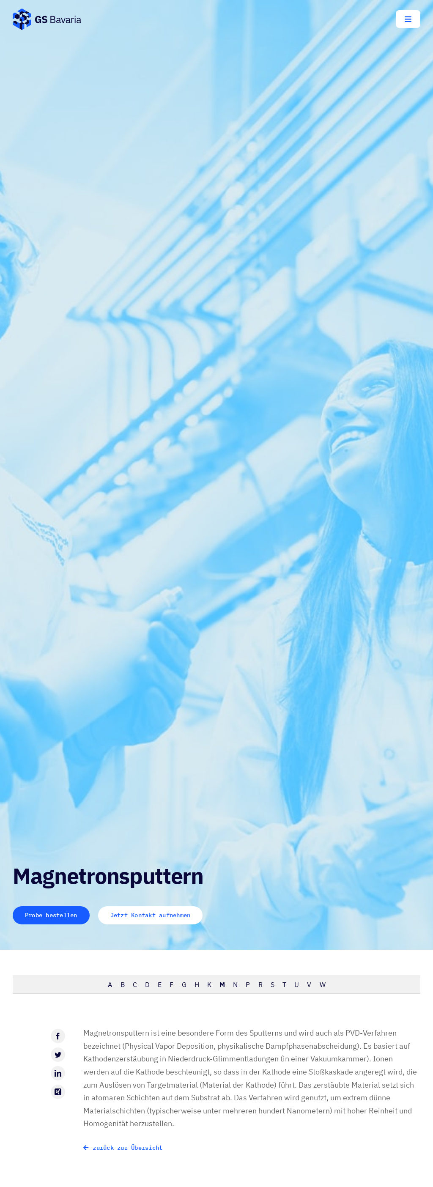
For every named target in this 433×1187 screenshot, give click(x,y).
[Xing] (58, 1092)
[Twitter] (58, 1054)
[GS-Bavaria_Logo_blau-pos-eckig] (47, 12)
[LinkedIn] (58, 1073)
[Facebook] (58, 1036)
